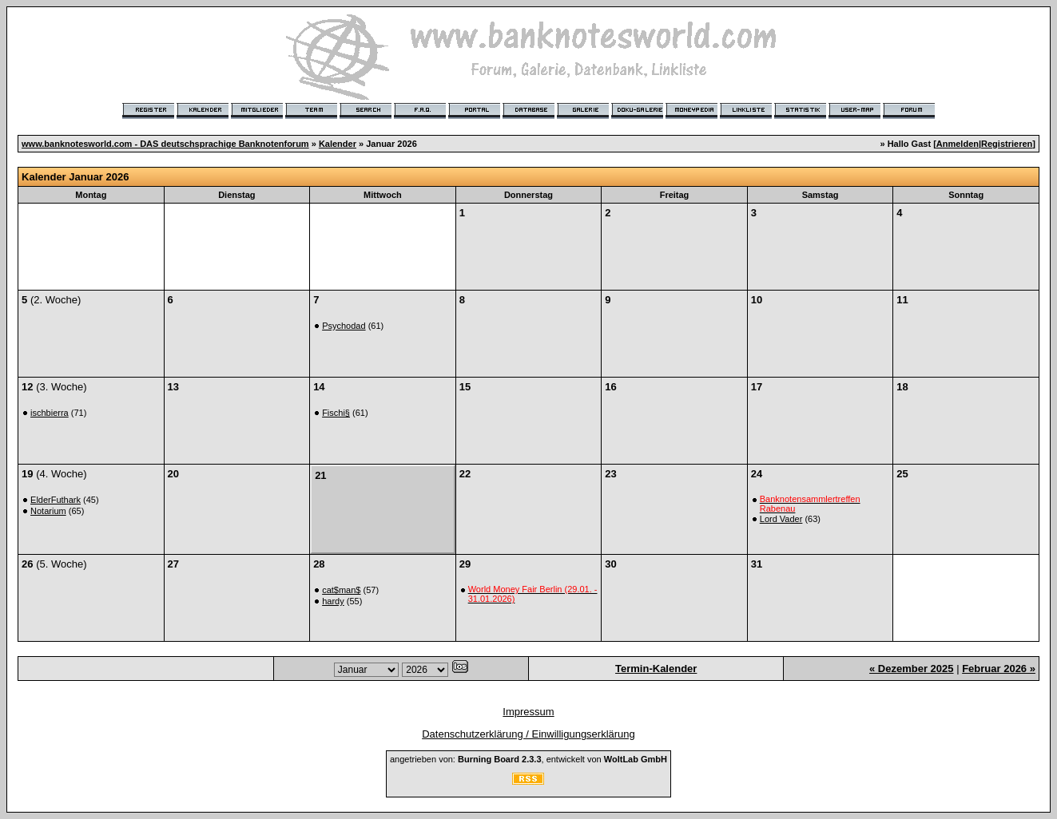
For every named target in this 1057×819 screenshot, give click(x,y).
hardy (333, 601)
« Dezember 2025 (911, 669)
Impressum (528, 712)
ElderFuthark (55, 499)
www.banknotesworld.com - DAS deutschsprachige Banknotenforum (165, 143)
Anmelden (957, 143)
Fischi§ (336, 412)
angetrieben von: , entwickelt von (528, 759)
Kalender (337, 143)
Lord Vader (781, 519)
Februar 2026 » (998, 669)
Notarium (48, 511)
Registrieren (1006, 143)
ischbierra (49, 412)
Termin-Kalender (656, 669)
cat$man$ (341, 590)
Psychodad (343, 325)
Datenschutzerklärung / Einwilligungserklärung (528, 734)
